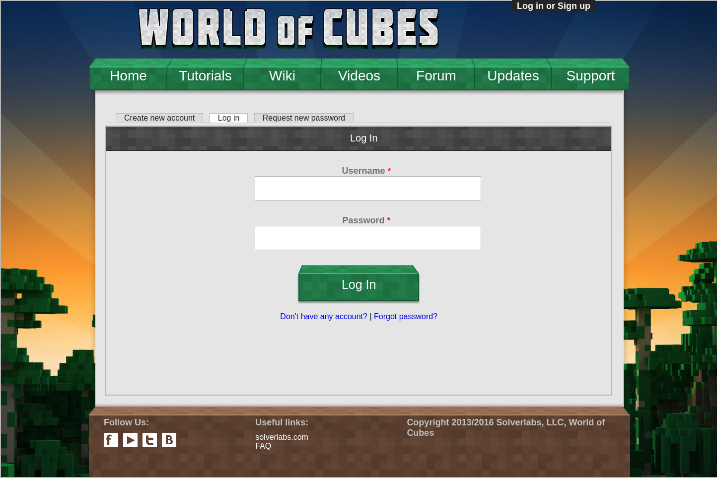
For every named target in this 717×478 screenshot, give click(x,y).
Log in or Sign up (553, 6)
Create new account (159, 118)
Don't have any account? (323, 316)
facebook (111, 440)
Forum (436, 75)
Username (366, 171)
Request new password (304, 118)
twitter (150, 440)
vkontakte (169, 440)
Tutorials (205, 75)
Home (128, 75)
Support (590, 75)
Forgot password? (405, 316)
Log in (233, 118)
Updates (513, 75)
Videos (359, 75)
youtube (130, 440)
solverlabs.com (281, 437)
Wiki (282, 75)
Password (366, 220)
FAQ (263, 446)
